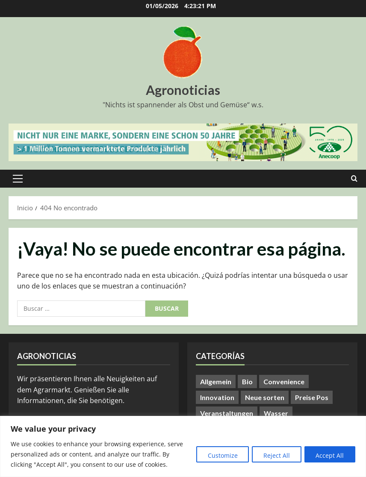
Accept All (329, 455)
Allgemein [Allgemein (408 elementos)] (215, 381)
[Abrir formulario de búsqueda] (354, 179)
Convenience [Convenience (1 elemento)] (283, 381)
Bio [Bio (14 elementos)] (247, 381)
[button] (18, 179)
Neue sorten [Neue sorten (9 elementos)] (264, 397)
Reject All (273, 455)
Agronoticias (183, 89)
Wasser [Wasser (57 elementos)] (276, 413)
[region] (183, 446)
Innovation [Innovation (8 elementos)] (217, 397)
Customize (217, 455)
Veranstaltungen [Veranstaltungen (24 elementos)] (226, 413)
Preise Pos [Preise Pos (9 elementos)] (311, 397)
